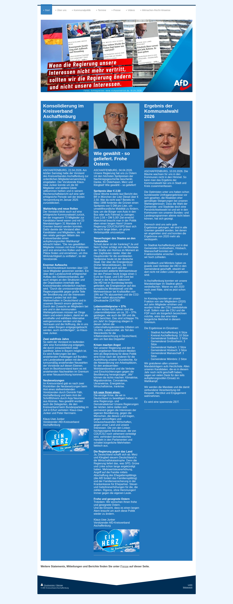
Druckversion (48, 585)
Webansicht (187, 587)
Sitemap (59, 585)
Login (190, 585)
